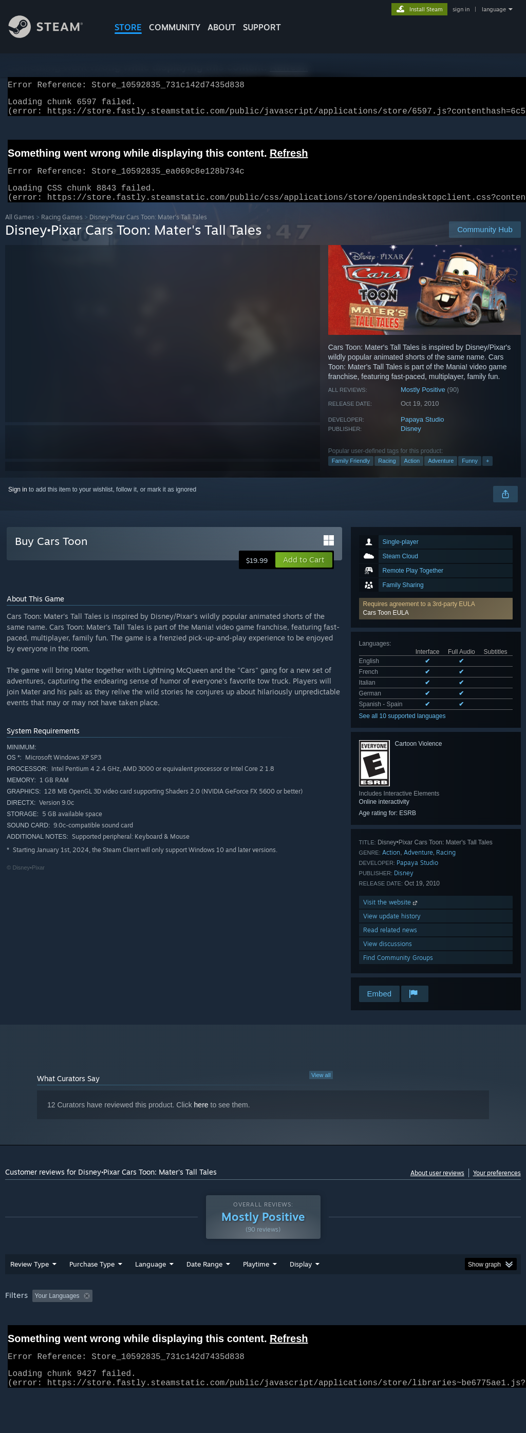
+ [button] (487, 473)
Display (301, 1291)
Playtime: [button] (240, 1322)
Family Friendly (351, 473)
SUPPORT (262, 27)
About (222, 27)
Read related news (390, 942)
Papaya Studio (422, 432)
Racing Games (62, 229)
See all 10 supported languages (402, 728)
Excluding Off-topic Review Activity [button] (161, 1322)
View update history (392, 928)
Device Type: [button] (25, 1336)
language (494, 9)
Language (150, 1291)
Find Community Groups (398, 970)
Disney (411, 441)
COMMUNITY (174, 27)
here (201, 1117)
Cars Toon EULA (386, 625)
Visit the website (391, 914)
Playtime (256, 1291)
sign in (461, 9)
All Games (19, 229)
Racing (387, 473)
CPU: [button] (452, 1322)
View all (321, 1087)
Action (412, 473)
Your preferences (497, 1185)
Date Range (204, 1291)
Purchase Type (92, 1291)
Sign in (17, 501)
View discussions (387, 956)
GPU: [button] (487, 1322)
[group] (263, 1329)
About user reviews (437, 1185)
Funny (470, 473)
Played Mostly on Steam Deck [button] (314, 1322)
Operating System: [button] (399, 1322)
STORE (128, 27)
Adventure (441, 473)
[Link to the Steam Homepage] (53, 35)
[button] (436, 621)
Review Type (29, 1291)
